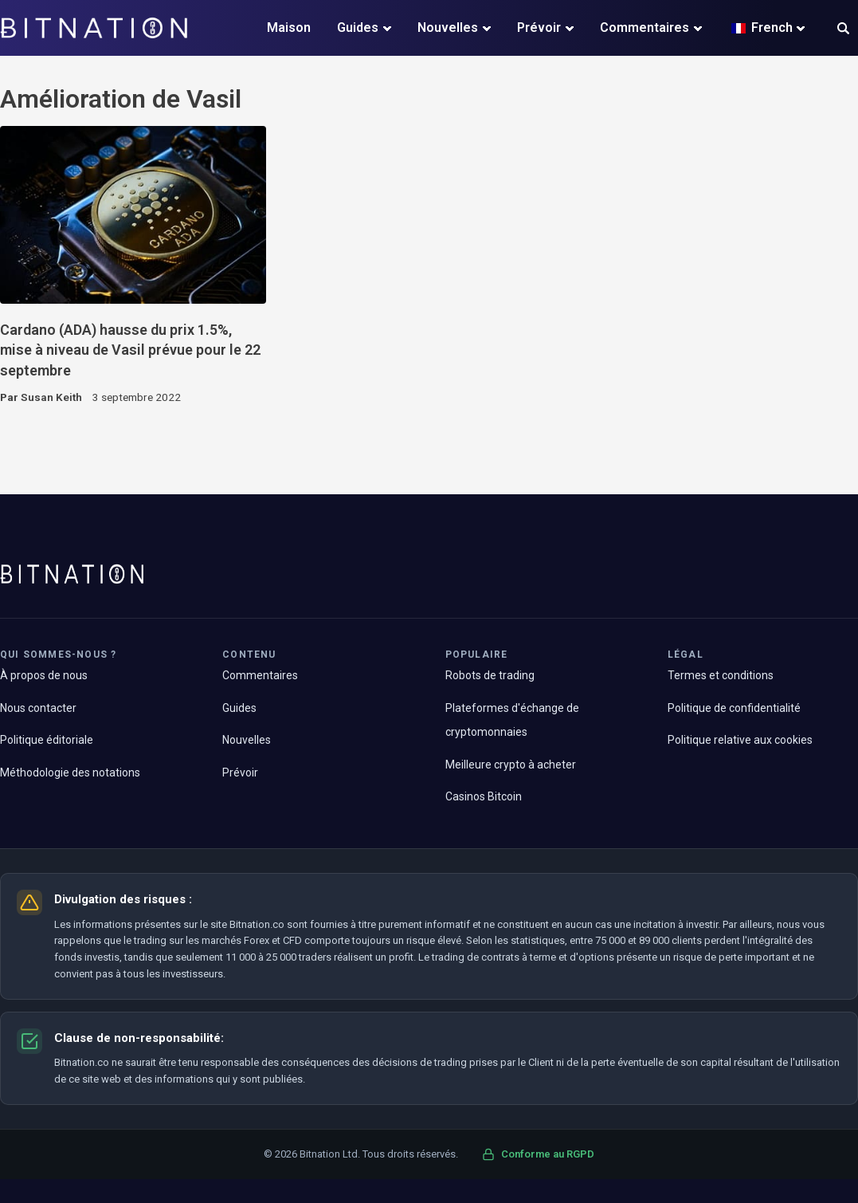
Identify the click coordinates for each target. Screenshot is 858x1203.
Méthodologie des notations (70, 772)
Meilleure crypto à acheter (510, 764)
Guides (357, 27)
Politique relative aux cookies (740, 739)
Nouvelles (447, 27)
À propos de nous (44, 675)
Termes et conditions (721, 675)
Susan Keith (51, 397)
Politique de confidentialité (734, 708)
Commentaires (644, 27)
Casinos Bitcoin (483, 796)
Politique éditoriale (46, 739)
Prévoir (539, 27)
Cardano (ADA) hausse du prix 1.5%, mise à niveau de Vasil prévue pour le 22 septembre (130, 350)
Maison (289, 27)
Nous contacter (38, 708)
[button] (843, 30)
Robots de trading (490, 675)
